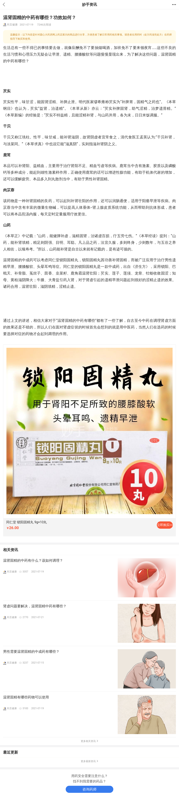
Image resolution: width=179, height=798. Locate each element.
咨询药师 (89, 789)
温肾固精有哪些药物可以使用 (26, 697)
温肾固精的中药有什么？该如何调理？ (33, 560)
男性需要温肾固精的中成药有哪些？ (31, 651)
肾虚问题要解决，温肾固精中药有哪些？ (35, 606)
